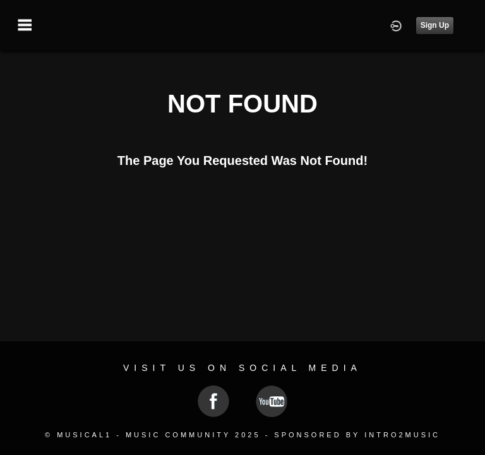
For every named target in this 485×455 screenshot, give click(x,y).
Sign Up (435, 25)
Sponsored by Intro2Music (357, 435)
